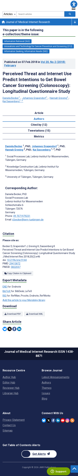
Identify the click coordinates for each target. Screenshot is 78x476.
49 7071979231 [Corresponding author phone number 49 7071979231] (21, 216)
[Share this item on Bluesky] (5, 329)
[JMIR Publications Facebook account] (53, 420)
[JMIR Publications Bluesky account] (44, 420)
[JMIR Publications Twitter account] (48, 420)
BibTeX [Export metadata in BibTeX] (7, 291)
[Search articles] (69, 14)
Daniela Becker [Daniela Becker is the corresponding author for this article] (16, 194)
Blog (44, 398)
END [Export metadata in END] (5, 286)
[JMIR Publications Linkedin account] (58, 420)
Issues (46, 393)
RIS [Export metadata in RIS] (5, 295)
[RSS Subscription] (72, 420)
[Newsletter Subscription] (39, 454)
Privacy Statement (14, 420)
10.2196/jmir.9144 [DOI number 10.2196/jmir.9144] (17, 260)
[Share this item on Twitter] (9, 329)
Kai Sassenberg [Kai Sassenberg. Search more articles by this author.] (13, 101)
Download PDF (12, 314)
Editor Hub (9, 382)
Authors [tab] (39, 119)
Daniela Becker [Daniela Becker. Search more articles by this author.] (11, 98)
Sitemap (8, 430)
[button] (74, 4)
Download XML (34, 314)
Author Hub (9, 377)
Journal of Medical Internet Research (26, 22)
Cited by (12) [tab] (39, 124)
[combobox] (40, 14)
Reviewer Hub (11, 388)
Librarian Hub (10, 393)
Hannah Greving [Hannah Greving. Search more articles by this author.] (59, 98)
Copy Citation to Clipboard (17, 273)
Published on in (35, 63)
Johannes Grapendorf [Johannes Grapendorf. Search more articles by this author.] (35, 98)
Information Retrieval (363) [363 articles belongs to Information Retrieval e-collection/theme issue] (17, 41)
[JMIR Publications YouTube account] (63, 420)
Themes (46, 388)
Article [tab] (39, 113)
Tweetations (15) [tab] (39, 130)
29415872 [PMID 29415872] (14, 263)
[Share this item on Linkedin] (19, 329)
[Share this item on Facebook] (14, 329)
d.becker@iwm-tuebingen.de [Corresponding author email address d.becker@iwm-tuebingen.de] (28, 219)
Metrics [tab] (39, 136)
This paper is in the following (23, 32)
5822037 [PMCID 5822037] (15, 267)
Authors (46, 382)
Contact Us (9, 425)
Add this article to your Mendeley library (24, 300)
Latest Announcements (55, 377)
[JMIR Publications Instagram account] (67, 420)
